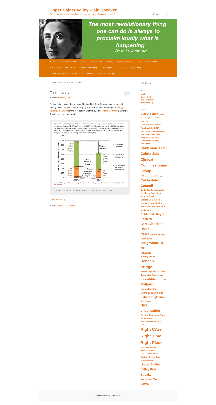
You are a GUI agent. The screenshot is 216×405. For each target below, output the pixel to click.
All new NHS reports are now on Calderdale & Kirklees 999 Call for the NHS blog (82, 74)
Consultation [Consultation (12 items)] (146, 239)
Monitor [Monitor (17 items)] (152, 289)
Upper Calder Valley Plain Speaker (83, 10)
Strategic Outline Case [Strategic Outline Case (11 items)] (150, 357)
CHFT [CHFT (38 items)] (145, 234)
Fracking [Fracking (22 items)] (146, 252)
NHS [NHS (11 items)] (164, 297)
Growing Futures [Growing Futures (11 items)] (148, 256)
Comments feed (147, 100)
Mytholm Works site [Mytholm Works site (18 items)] (152, 293)
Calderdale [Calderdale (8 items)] (144, 121)
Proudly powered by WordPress (108, 395)
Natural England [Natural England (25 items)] (151, 297)
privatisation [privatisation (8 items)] (148, 318)
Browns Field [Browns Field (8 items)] (154, 118)
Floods (82, 62)
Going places (55, 68)
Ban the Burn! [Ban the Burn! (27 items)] (150, 113)
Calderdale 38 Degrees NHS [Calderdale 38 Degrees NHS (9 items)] (151, 124)
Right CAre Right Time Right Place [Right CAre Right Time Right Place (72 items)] (152, 336)
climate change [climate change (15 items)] (158, 235)
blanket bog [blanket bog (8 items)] (145, 118)
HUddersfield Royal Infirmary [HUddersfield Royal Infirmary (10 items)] (152, 275)
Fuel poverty (59, 93)
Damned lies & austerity (147, 62)
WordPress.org (147, 103)
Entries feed (146, 97)
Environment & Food (67, 62)
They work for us (108, 68)
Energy (110, 62)
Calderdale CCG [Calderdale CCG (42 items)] (153, 148)
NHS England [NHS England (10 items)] (146, 301)
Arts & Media (70, 68)
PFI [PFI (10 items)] (142, 318)
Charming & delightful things (130, 68)
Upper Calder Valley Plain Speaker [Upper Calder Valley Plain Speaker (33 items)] (150, 369)
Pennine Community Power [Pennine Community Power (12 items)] (153, 315)
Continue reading (59, 199)
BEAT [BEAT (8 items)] (162, 114)
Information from (110, 111)
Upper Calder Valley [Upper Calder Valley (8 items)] (147, 360)
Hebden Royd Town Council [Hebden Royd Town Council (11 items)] (153, 272)
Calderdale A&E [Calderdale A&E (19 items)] (150, 128)
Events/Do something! (88, 68)
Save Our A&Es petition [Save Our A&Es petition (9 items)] (150, 353)
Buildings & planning (125, 62)
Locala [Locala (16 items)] (144, 289)
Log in (143, 94)
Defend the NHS (96, 62)
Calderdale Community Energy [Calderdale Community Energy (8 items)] (151, 176)
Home (52, 62)
